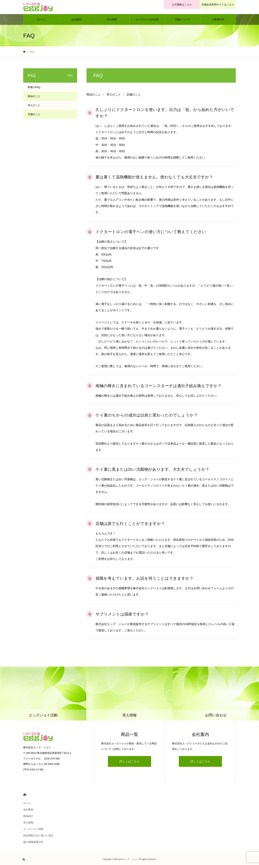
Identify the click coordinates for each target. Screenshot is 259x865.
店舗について (182, 19)
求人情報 (112, 19)
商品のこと (94, 94)
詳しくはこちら (129, 761)
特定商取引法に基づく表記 (38, 835)
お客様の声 (218, 19)
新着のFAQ (34, 87)
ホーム (41, 19)
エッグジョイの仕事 (147, 19)
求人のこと (113, 94)
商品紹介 (28, 816)
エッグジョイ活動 (33, 829)
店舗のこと (133, 94)
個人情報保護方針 (33, 842)
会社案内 (76, 19)
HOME (24, 795)
